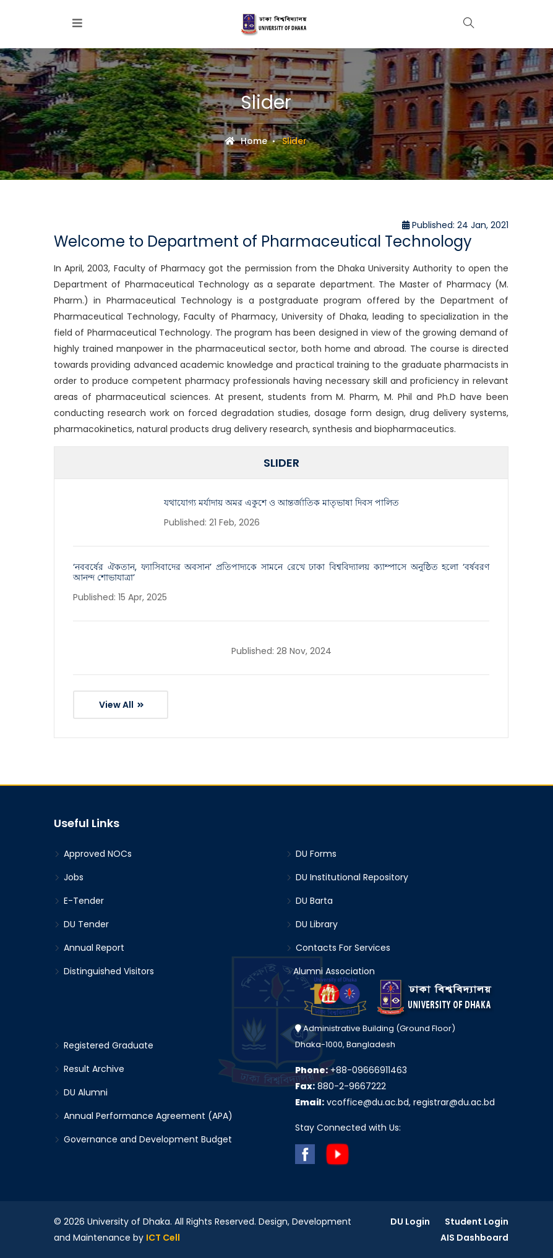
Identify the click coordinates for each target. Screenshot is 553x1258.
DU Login (410, 1221)
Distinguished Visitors (104, 971)
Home (246, 141)
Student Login (476, 1221)
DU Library (312, 924)
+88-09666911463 (351, 1070)
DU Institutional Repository (347, 877)
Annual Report (89, 947)
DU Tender (81, 924)
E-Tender (79, 901)
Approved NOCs (93, 854)
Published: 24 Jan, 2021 (455, 225)
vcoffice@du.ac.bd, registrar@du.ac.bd (395, 1102)
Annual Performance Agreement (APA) (143, 1116)
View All (121, 705)
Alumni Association (330, 971)
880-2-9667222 (340, 1086)
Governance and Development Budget (143, 1139)
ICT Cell (163, 1237)
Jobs (69, 877)
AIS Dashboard (474, 1237)
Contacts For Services (338, 947)
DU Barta (309, 901)
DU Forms (311, 854)
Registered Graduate (103, 1045)
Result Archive (89, 1069)
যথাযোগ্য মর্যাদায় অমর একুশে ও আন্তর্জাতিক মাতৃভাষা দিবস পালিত (281, 502)
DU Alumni (81, 1092)
